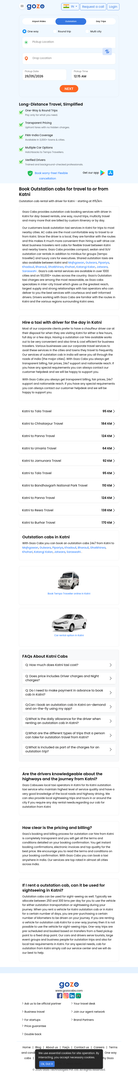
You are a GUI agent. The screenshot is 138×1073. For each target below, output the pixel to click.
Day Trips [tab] (101, 21)
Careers (99, 1047)
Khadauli (28, 267)
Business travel (34, 1012)
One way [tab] (30, 31)
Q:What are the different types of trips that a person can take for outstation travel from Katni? (65, 735)
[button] (21, 6)
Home (26, 1047)
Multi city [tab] (93, 31)
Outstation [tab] (70, 21)
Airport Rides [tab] (39, 21)
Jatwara (102, 267)
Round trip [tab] (62, 31)
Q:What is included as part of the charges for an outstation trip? (62, 749)
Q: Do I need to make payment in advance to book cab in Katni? (64, 692)
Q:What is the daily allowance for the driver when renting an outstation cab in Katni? (63, 721)
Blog (38, 1047)
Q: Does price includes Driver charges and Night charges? (62, 678)
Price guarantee (35, 1026)
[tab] (37, 32)
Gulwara (91, 263)
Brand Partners (84, 1020)
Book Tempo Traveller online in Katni (69, 593)
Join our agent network (89, 1012)
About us (52, 1047)
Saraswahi (29, 271)
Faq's (66, 1047)
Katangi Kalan (85, 267)
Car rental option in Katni (69, 635)
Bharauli (41, 267)
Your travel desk (84, 1004)
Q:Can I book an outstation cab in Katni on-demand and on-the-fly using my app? (65, 707)
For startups (32, 1020)
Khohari (70, 267)
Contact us (81, 1047)
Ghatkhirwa (55, 267)
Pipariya (103, 263)
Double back (32, 1034)
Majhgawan (76, 263)
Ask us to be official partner (42, 1004)
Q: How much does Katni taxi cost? (51, 665)
